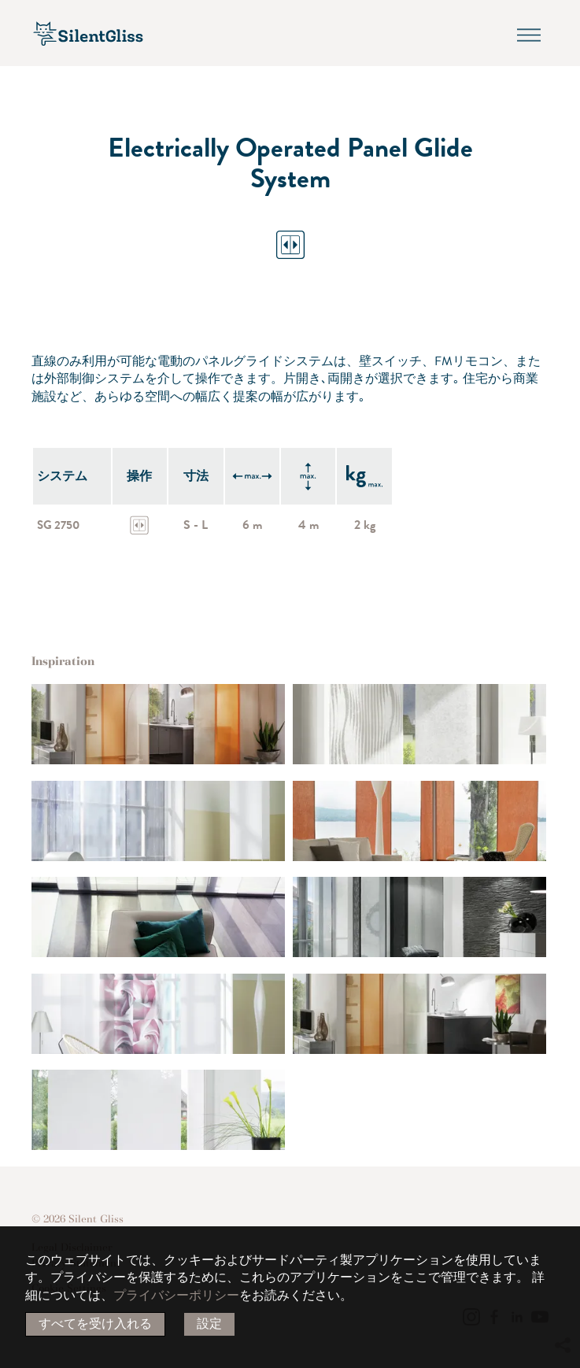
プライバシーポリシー (176, 1295)
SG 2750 (60, 525)
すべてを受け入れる (95, 1323)
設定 (209, 1323)
